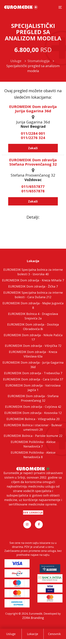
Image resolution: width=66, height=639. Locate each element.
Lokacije (32, 634)
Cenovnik (54, 634)
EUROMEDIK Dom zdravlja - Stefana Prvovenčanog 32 (33, 398)
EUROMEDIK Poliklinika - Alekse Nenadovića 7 (33, 444)
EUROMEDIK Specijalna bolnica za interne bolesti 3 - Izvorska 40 (33, 272)
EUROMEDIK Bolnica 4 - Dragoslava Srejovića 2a (33, 316)
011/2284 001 (33, 133)
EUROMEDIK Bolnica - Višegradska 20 (33, 419)
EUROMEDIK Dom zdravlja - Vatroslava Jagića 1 (33, 387)
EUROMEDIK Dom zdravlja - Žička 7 (33, 286)
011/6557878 (33, 191)
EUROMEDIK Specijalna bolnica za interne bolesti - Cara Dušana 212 (33, 295)
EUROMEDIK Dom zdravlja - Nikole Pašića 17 (33, 337)
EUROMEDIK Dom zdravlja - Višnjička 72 (33, 346)
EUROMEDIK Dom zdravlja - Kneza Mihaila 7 (33, 280)
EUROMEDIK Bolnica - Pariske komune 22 (33, 436)
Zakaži (33, 148)
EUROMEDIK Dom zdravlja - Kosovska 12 (33, 413)
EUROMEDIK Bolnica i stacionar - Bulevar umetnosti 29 (33, 427)
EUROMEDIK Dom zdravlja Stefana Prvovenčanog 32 (33, 162)
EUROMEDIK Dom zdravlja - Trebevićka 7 (33, 373)
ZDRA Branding (33, 618)
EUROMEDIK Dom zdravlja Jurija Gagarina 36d (33, 108)
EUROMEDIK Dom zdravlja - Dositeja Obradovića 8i (33, 326)
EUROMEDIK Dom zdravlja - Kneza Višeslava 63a (33, 354)
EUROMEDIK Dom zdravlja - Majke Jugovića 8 (33, 305)
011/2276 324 (33, 137)
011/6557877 (33, 186)
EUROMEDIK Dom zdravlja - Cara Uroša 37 (33, 379)
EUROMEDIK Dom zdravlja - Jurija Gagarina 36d (33, 364)
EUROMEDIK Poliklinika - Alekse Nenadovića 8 (33, 454)
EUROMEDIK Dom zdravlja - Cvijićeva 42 (33, 407)
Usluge (11, 634)
